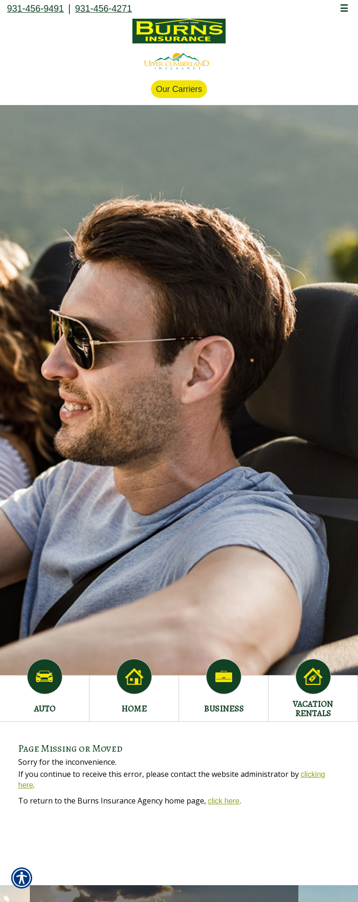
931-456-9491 (35, 8)
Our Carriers (179, 89)
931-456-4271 (103, 8)
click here (224, 801)
